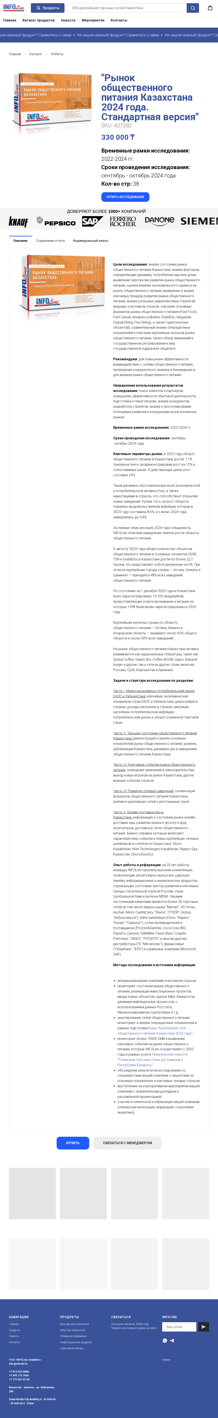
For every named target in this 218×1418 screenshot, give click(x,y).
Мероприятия (93, 20)
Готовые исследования (73, 1336)
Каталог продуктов (39, 20)
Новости (68, 20)
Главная (9, 20)
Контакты (119, 20)
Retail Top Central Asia (72, 1330)
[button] (210, 7)
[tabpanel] (109, 688)
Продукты (14, 1330)
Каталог (36, 54)
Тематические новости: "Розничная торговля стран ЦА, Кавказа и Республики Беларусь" (153, 1059)
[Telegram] (172, 1340)
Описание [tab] (20, 240)
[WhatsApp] (165, 1340)
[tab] (50, 241)
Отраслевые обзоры (71, 1348)
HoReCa (57, 54)
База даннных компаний (74, 1324)
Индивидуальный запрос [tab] (90, 240)
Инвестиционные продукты (76, 1342)
